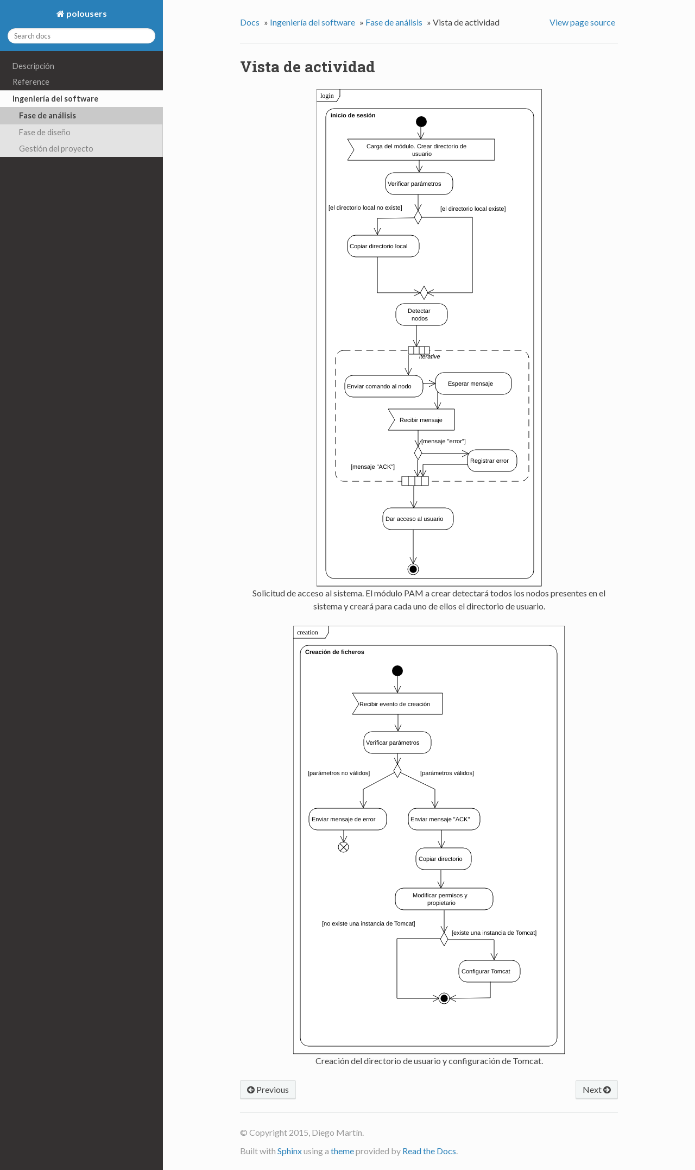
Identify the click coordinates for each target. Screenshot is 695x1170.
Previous (268, 1089)
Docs (250, 22)
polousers (86, 13)
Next (597, 1089)
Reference (30, 81)
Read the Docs (429, 1151)
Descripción (33, 66)
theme (342, 1151)
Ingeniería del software (55, 98)
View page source (582, 22)
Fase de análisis (47, 115)
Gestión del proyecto (56, 148)
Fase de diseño (45, 132)
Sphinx (289, 1151)
